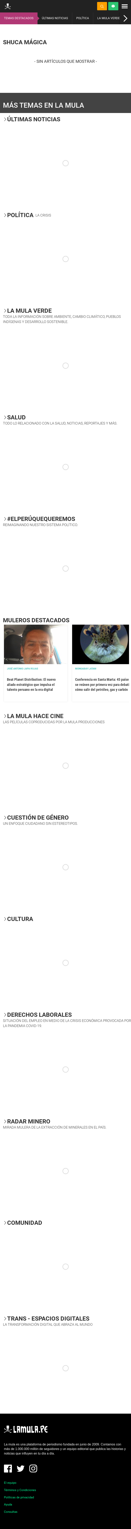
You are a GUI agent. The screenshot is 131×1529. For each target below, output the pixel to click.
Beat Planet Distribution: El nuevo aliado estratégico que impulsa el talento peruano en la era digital (31, 684)
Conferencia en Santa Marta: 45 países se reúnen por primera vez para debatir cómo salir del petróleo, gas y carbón (103, 684)
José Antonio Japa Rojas (22, 668)
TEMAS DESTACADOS (18, 18)
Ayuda (8, 1504)
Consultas (10, 1512)
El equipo (10, 1483)
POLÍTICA (82, 18)
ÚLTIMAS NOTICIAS (55, 18)
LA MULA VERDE (108, 18)
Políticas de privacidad (19, 1497)
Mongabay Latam (85, 668)
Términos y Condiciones (20, 1490)
